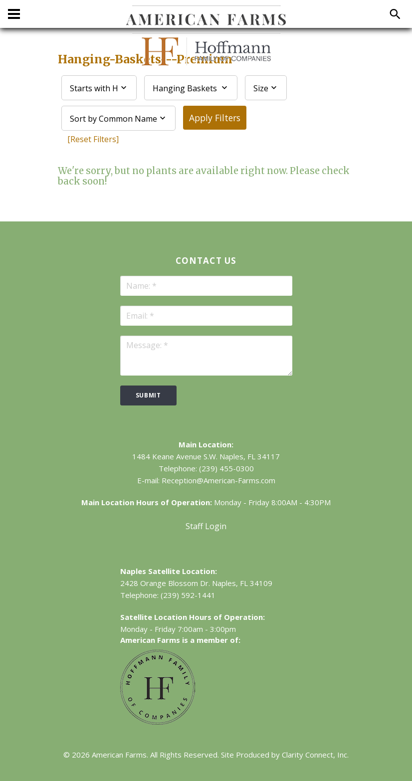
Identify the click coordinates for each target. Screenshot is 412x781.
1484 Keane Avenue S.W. (174, 456)
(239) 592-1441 (188, 595)
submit (148, 395)
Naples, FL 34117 (249, 456)
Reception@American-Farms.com (218, 480)
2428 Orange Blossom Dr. (165, 583)
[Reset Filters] (93, 139)
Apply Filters (214, 118)
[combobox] (99, 87)
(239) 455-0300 (226, 468)
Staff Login (206, 526)
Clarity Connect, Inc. (315, 755)
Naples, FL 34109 (242, 583)
